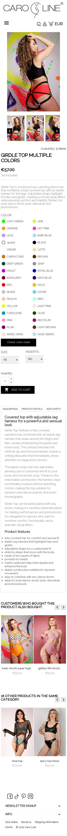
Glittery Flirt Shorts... (49, 668)
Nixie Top (17, 761)
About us (26, 822)
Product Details (32, 408)
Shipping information (47, 822)
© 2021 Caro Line (26, 827)
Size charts (53, 408)
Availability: (48, 148)
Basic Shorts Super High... (17, 668)
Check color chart (18, 342)
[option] (17, 648)
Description (10, 409)
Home (8, 827)
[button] (57, 607)
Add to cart (18, 390)
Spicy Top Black (49, 761)
